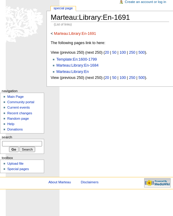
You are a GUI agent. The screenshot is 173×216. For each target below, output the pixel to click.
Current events (18, 107)
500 (141, 52)
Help (10, 124)
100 (123, 52)
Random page (18, 118)
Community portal (20, 102)
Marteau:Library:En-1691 (75, 34)
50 (114, 52)
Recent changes (19, 113)
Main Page (15, 96)
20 (107, 52)
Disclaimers (90, 182)
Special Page (63, 8)
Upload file (15, 163)
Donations (15, 129)
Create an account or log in (145, 2)
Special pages (18, 169)
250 (132, 52)
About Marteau (59, 182)
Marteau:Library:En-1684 (77, 65)
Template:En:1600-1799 (76, 59)
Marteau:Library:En (72, 72)
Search (7, 137)
